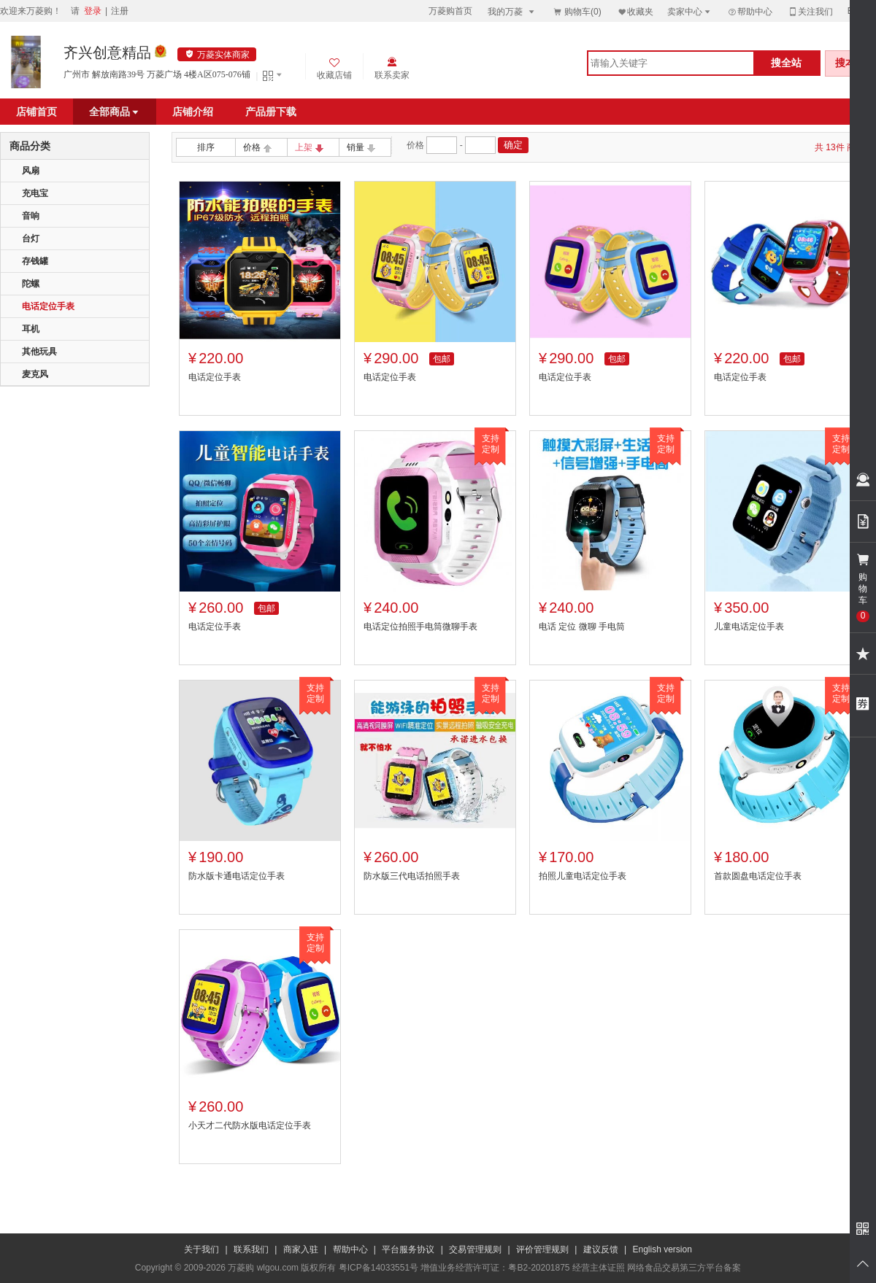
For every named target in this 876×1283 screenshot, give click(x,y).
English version (662, 1249)
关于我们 (201, 1249)
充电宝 (35, 193)
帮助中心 (749, 12)
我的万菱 (512, 11)
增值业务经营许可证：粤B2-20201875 (494, 1268)
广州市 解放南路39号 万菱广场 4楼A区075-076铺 (157, 74)
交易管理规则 (475, 1249)
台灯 (30, 238)
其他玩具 (39, 351)
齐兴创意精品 (107, 52)
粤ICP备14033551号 (378, 1268)
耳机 (30, 329)
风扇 (30, 171)
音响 (30, 216)
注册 (119, 11)
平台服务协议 (408, 1249)
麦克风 (35, 374)
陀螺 (30, 284)
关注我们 (810, 11)
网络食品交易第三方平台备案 (684, 1268)
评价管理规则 (542, 1249)
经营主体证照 (598, 1268)
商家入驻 (300, 1249)
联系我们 (251, 1249)
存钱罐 (35, 261)
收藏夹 (635, 11)
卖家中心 (689, 11)
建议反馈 (600, 1249)
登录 (92, 11)
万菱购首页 (450, 11)
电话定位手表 (48, 306)
